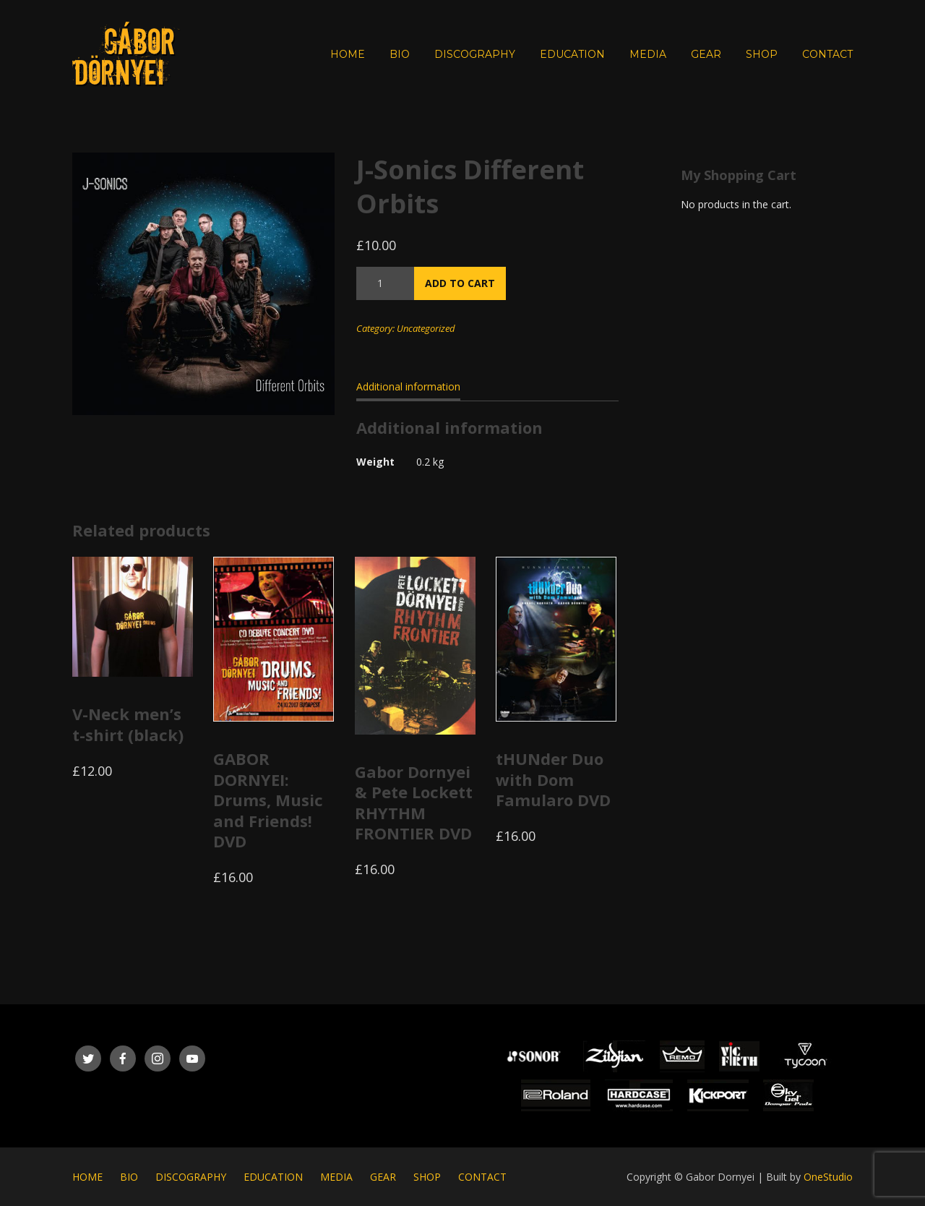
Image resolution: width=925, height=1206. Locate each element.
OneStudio (828, 1177)
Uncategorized (426, 328)
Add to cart (460, 283)
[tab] (408, 390)
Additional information (408, 386)
